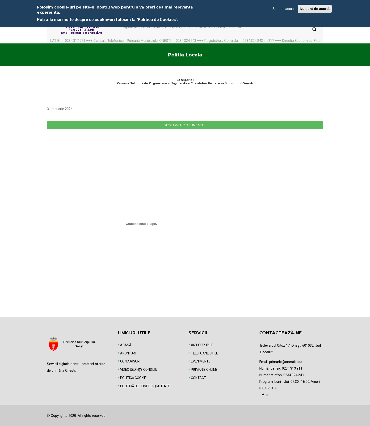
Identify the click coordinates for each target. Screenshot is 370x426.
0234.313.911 (292, 368)
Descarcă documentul (185, 125)
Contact (198, 378)
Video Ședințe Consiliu (138, 369)
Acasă (125, 345)
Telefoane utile (204, 353)
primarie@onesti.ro (285, 362)
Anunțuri (128, 353)
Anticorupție (202, 345)
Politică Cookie (133, 378)
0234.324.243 (293, 375)
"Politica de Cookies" (156, 19)
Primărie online (204, 369)
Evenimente (200, 361)
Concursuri (130, 361)
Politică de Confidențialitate (145, 386)
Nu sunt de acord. (315, 9)
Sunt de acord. (284, 9)
